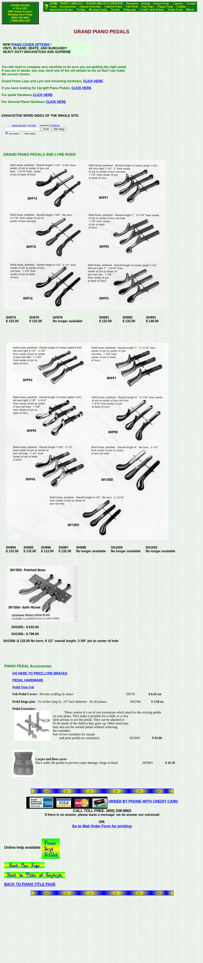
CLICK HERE (93, 81)
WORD (28, 115)
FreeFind (55, 125)
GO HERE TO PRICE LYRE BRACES (39, 673)
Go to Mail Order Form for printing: (102, 826)
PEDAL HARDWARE (27, 680)
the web (32, 125)
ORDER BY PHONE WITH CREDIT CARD (143, 801)
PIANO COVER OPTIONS (30, 44)
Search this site (19, 125)
